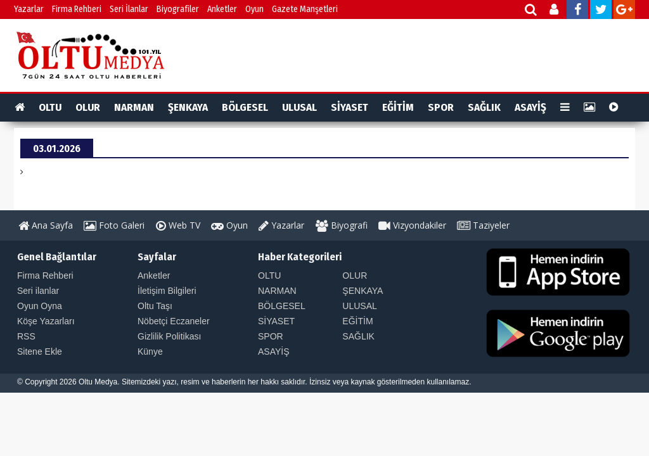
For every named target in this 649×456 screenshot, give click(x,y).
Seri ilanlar (38, 291)
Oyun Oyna (39, 306)
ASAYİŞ (530, 107)
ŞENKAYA (188, 107)
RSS (26, 336)
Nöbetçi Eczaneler (174, 321)
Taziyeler (483, 225)
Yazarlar (29, 9)
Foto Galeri (114, 225)
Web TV (178, 225)
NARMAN (134, 107)
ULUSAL (299, 107)
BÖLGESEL (245, 107)
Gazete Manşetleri (305, 9)
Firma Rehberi (76, 9)
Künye (150, 351)
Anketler (222, 9)
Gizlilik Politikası (169, 336)
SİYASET (349, 107)
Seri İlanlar (129, 9)
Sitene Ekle (39, 351)
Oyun (254, 9)
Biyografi (342, 225)
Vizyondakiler (412, 225)
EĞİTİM (398, 107)
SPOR (441, 107)
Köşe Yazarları (46, 321)
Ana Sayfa (45, 225)
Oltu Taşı (155, 306)
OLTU (50, 107)
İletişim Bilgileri (167, 291)
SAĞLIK (484, 107)
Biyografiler (178, 9)
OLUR (87, 107)
